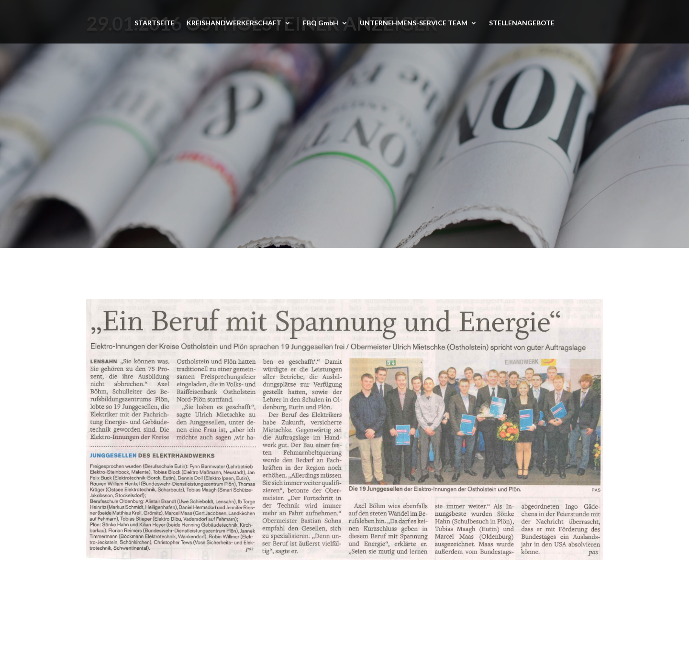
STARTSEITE (154, 23)
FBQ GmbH (320, 23)
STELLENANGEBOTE (522, 23)
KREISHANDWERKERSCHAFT (234, 23)
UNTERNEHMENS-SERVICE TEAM (413, 23)
